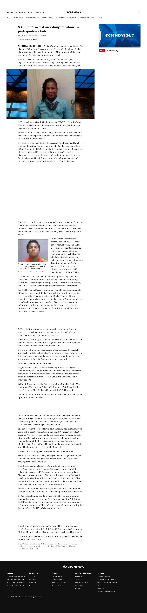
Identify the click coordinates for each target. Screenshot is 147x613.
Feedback (100, 588)
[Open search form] (139, 12)
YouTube (32, 576)
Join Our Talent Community (107, 582)
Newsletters (79, 576)
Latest (10, 12)
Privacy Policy (57, 576)
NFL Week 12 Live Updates (15, 582)
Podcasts (78, 579)
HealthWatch (60, 18)
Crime (93, 18)
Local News (20, 12)
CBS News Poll (18, 18)
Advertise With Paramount (106, 579)
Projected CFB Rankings (15, 585)
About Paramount (103, 576)
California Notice (58, 579)
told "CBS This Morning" (65, 122)
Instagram (32, 582)
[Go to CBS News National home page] (73, 12)
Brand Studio (79, 585)
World (44, 18)
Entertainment (84, 18)
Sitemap (78, 588)
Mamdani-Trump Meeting (15, 579)
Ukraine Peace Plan (32, 18)
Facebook (32, 579)
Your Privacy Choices (59, 582)
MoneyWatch (71, 18)
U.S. (8, 18)
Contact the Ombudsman (106, 591)
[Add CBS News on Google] (28, 39)
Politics (50, 18)
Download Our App (81, 582)
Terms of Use (56, 585)
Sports (100, 18)
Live (30, 12)
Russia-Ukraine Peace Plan (15, 576)
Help (99, 585)
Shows (38, 12)
